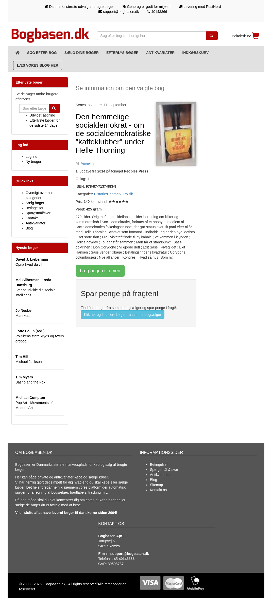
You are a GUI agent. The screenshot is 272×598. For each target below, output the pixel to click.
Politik (128, 194)
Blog (29, 228)
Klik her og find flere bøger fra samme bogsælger (122, 315)
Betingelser (34, 208)
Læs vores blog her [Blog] (37, 65)
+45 (123, 559)
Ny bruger (33, 162)
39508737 (116, 564)
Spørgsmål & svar (164, 470)
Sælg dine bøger (81, 53)
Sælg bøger (35, 203)
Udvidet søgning (42, 115)
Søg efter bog (42, 53)
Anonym (87, 163)
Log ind (31, 157)
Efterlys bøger (122, 53)
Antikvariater (160, 53)
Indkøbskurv (195, 53)
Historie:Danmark (107, 194)
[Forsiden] (17, 52)
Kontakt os (158, 490)
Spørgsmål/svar (38, 213)
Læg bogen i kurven (100, 270)
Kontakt (32, 218)
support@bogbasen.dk (118, 12)
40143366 (157, 12)
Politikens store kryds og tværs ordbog (39, 336)
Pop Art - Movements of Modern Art (34, 403)
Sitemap (156, 485)
